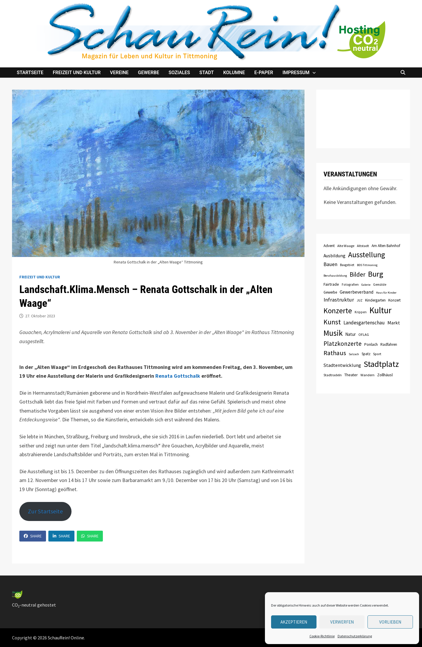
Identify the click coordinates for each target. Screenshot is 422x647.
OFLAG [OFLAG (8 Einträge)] (363, 334)
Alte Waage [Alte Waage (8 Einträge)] (345, 246)
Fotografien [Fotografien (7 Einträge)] (350, 284)
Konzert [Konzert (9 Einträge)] (394, 300)
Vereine (119, 72)
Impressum (296, 72)
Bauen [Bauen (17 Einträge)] (330, 264)
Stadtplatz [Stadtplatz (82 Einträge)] (381, 364)
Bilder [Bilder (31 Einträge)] (357, 274)
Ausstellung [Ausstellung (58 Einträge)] (366, 254)
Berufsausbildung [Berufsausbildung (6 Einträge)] (335, 275)
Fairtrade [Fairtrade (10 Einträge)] (331, 284)
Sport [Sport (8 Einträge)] (377, 354)
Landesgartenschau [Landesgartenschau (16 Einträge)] (364, 322)
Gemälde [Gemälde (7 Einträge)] (379, 284)
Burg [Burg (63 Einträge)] (375, 274)
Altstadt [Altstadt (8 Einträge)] (363, 246)
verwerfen (342, 622)
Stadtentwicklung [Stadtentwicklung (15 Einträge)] (342, 365)
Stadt (206, 72)
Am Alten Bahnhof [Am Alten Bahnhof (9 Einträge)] (386, 245)
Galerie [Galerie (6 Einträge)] (365, 285)
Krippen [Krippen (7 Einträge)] (361, 312)
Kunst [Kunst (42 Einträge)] (332, 322)
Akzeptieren (293, 622)
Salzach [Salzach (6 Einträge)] (354, 354)
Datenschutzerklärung (355, 636)
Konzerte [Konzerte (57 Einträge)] (338, 310)
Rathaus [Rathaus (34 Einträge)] (335, 353)
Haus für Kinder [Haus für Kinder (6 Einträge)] (386, 292)
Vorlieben (390, 622)
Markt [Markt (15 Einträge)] (393, 323)
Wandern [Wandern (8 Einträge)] (367, 375)
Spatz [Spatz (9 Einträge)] (366, 353)
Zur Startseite (45, 511)
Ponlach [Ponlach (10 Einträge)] (371, 344)
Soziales (179, 72)
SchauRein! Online (66, 638)
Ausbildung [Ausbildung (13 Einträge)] (335, 255)
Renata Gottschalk (177, 375)
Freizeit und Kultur (77, 72)
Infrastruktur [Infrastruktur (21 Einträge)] (339, 299)
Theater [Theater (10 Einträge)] (351, 374)
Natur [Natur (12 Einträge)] (350, 334)
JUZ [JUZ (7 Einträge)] (360, 300)
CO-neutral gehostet (34, 605)
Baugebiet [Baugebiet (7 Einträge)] (347, 265)
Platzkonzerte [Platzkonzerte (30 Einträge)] (343, 344)
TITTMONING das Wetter (363, 119)
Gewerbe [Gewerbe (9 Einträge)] (330, 292)
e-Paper (263, 72)
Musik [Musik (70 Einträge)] (333, 333)
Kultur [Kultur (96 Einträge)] (380, 310)
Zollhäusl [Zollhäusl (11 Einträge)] (385, 374)
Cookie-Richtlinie (322, 636)
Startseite (30, 72)
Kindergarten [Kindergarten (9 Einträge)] (375, 300)
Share (33, 536)
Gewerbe (148, 72)
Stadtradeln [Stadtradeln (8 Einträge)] (333, 375)
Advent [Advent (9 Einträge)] (329, 245)
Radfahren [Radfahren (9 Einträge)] (388, 344)
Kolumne (234, 72)
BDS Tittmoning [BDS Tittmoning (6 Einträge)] (367, 265)
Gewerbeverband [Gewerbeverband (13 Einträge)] (356, 292)
